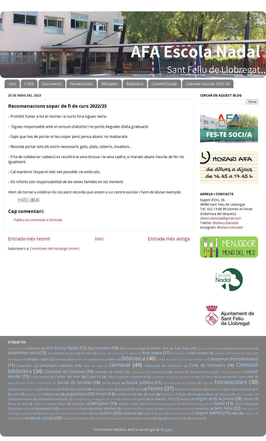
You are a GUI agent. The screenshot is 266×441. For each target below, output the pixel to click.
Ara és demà (206, 348)
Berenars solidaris (104, 359)
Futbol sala (51, 394)
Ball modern (198, 353)
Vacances (145, 418)
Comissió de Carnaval (64, 371)
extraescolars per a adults (26, 389)
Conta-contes (40, 377)
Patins (83, 408)
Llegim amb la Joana (214, 398)
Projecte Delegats (154, 408)
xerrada (196, 418)
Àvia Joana (152, 352)
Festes (155, 388)
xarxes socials (177, 418)
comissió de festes (109, 372)
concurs (178, 372)
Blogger (167, 429)
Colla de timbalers (207, 365)
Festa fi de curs (130, 389)
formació (32, 394)
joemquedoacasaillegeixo (89, 399)
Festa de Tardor (103, 389)
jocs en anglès (245, 394)
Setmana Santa (51, 413)
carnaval (119, 364)
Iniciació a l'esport (173, 394)
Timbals (99, 418)
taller (234, 413)
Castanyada (152, 366)
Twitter (129, 418)
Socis (108, 413)
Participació (42, 408)
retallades (202, 408)
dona (209, 377)
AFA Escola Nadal (62, 348)
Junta (141, 399)
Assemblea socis (23, 352)
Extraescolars (81, 83)
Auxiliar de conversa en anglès (117, 353)
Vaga (159, 418)
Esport (191, 383)
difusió (174, 377)
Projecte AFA (130, 408)
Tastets (67, 418)
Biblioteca (134, 83)
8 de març (14, 348)
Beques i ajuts (38, 359)
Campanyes (25, 366)
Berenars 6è (79, 359)
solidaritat (129, 413)
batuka (250, 353)
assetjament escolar (61, 353)
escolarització (172, 383)
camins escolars (193, 359)
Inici (12, 83)
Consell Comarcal (201, 372)
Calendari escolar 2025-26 (208, 83)
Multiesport (201, 404)
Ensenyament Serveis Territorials (30, 383)
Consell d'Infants (229, 372)
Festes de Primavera (189, 389)
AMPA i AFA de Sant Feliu (170, 348)
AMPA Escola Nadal (133, 348)
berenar (60, 359)
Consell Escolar (164, 83)
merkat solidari (128, 404)
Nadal (219, 403)
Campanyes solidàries (56, 365)
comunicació (159, 372)
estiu (205, 383)
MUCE (184, 404)
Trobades (114, 418)
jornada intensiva (122, 399)
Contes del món (67, 376)
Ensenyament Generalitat (236, 377)
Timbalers (83, 418)
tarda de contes (39, 418)
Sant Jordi (30, 413)
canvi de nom (93, 365)
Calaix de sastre (168, 359)
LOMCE (37, 404)
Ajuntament (99, 348)
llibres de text (18, 404)
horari (101, 393)
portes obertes (104, 408)
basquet (220, 353)
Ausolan (86, 353)
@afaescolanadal (225, 223)
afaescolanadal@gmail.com (220, 218)
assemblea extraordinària (236, 348)
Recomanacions (180, 408)
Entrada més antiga (169, 238)
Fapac (52, 389)
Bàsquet (235, 353)
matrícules (78, 404)
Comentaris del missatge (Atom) (54, 248)
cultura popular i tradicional (127, 377)
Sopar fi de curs (153, 413)
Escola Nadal (111, 383)
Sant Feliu (223, 408)
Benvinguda (15, 359)
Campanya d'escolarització (233, 358)
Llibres (248, 399)
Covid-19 (93, 376)
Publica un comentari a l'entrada (38, 220)
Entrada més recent (29, 238)
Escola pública (139, 382)
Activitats (33, 348)
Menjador (109, 83)
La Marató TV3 (162, 399)
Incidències (124, 394)
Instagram (198, 394)
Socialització (91, 413)
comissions (137, 372)
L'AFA (29, 83)
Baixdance (177, 353)
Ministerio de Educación (160, 404)
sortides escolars (180, 413)
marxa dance (56, 404)
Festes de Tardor (219, 389)
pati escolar (67, 408)
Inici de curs (146, 394)
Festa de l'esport (73, 389)
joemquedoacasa (20, 399)
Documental (192, 377)
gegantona (76, 393)
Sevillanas (72, 413)
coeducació (174, 366)
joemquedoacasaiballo (52, 399)
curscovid (158, 377)
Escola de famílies (75, 382)
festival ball (243, 389)
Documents (52, 83)
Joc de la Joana (220, 394)
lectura (185, 399)
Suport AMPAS (209, 413)
